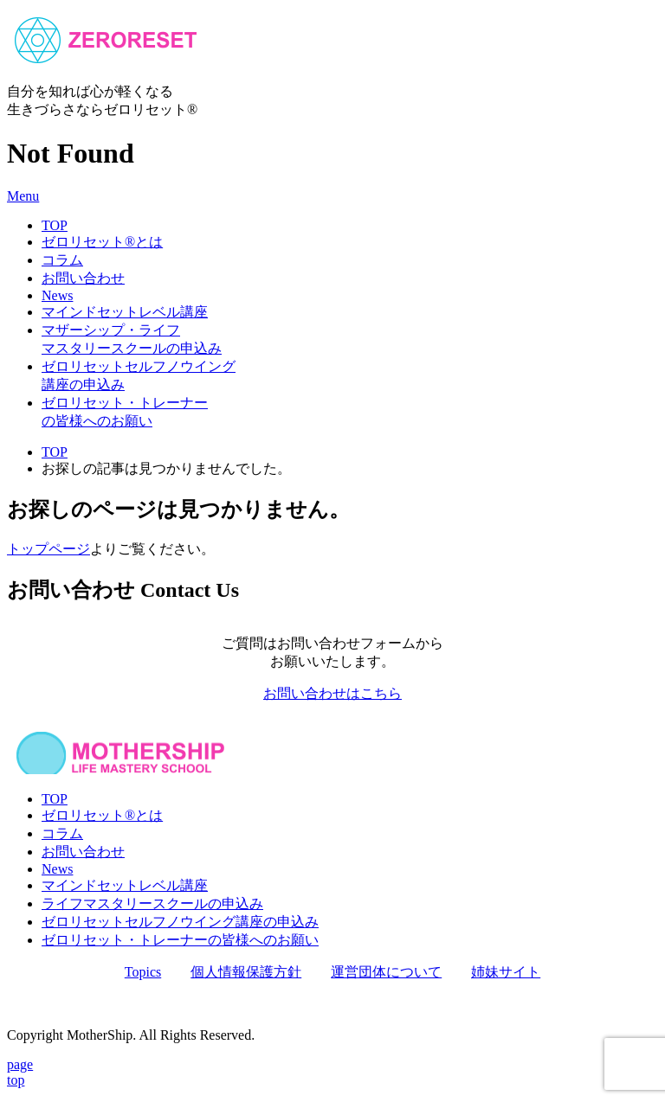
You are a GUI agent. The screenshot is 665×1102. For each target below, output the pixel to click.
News (57, 295)
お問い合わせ (83, 278)
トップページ (48, 548)
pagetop (20, 1072)
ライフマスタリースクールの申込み (152, 903)
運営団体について (386, 971)
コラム (62, 260)
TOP (55, 225)
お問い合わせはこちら (332, 693)
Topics (143, 971)
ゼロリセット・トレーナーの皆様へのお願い (180, 939)
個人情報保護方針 (245, 971)
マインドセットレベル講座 (125, 311)
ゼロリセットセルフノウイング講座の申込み (180, 921)
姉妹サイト (505, 971)
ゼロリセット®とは (102, 241)
